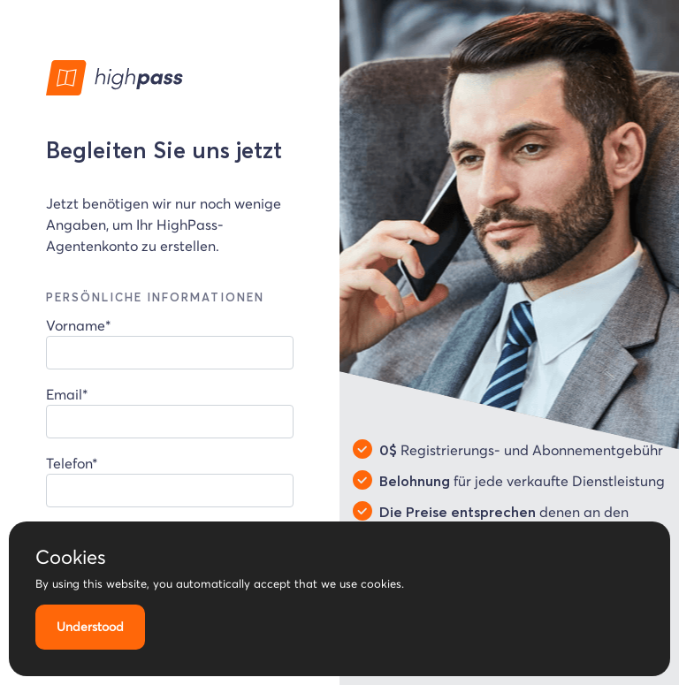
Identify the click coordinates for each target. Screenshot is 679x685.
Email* (170, 411)
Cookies (70, 557)
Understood (90, 627)
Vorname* (170, 342)
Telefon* (170, 480)
